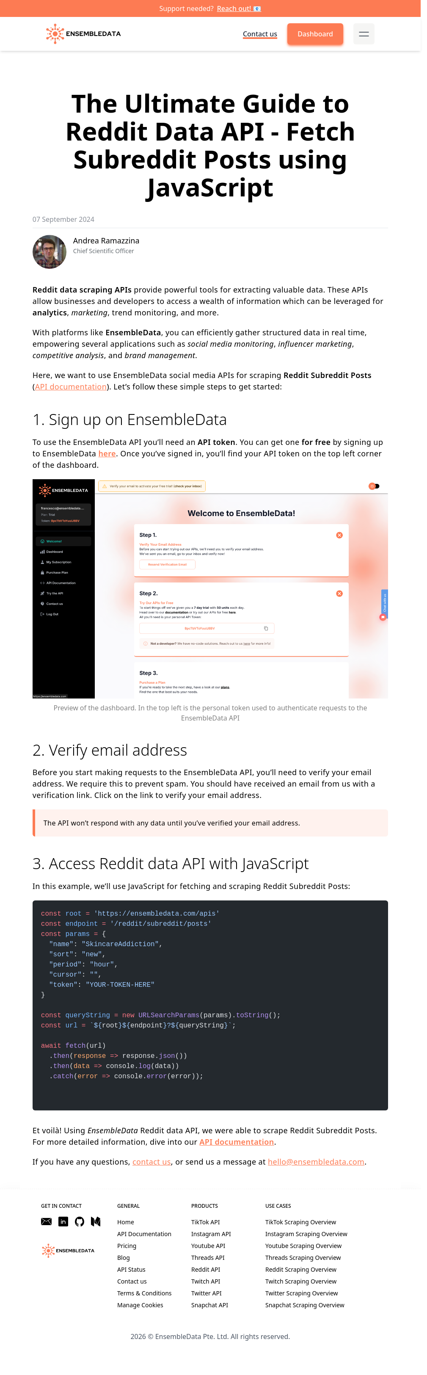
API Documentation (144, 1234)
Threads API (208, 1258)
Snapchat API (209, 1305)
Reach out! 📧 (239, 8)
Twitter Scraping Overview (301, 1293)
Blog (123, 1258)
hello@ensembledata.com (316, 1162)
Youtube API (208, 1246)
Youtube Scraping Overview (303, 1246)
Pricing (126, 1246)
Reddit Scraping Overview (300, 1269)
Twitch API (205, 1281)
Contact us (260, 34)
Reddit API (205, 1269)
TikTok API (205, 1222)
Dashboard (315, 34)
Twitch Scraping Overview (300, 1281)
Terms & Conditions (144, 1293)
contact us (151, 1162)
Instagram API (211, 1234)
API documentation (71, 386)
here (107, 453)
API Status (131, 1269)
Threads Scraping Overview (303, 1258)
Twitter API (206, 1293)
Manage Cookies (140, 1305)
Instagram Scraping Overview (306, 1234)
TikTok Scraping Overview (300, 1222)
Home (125, 1222)
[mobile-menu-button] (364, 33)
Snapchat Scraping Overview (304, 1305)
